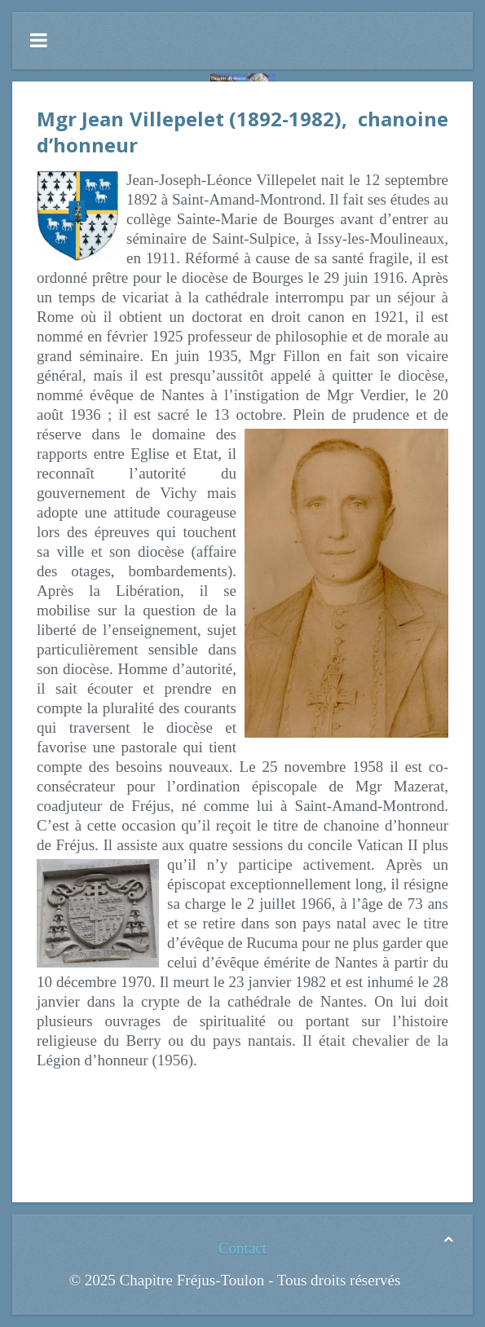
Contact (242, 1248)
